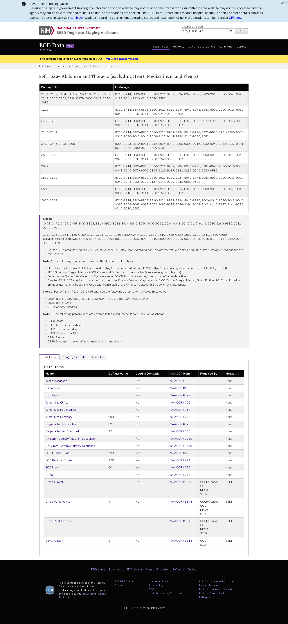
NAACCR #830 (180, 431)
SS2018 (51, 475)
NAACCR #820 (180, 424)
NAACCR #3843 (181, 482)
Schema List (160, 46)
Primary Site (53, 388)
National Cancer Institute (213, 593)
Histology (52, 395)
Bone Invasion (54, 541)
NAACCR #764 (180, 475)
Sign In (283, 3)
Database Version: (192, 26)
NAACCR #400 (180, 388)
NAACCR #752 (180, 403)
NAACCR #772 (180, 453)
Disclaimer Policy (158, 581)
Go (241, 31)
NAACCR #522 (180, 395)
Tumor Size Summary (59, 417)
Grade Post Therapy (58, 521)
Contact (242, 46)
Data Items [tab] (49, 357)
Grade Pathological (58, 502)
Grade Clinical (54, 482)
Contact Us (121, 585)
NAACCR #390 (180, 381)
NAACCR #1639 (181, 446)
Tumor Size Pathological (61, 410)
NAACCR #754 (180, 410)
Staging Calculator (202, 46)
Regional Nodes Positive (61, 424)
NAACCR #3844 (181, 502)
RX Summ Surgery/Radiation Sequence (70, 439)
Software (225, 46)
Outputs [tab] (97, 357)
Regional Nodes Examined (62, 431)
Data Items (54, 367)
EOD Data (56, 45)
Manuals (178, 46)
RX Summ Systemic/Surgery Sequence (70, 446)
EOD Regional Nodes (59, 460)
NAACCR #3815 (181, 541)
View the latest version (122, 59)
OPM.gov (235, 18)
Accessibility (156, 585)
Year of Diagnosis (56, 381)
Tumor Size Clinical (57, 403)
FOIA (151, 589)
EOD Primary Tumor (58, 453)
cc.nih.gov (77, 18)
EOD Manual (135, 569)
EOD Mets (52, 468)
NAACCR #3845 (181, 521)
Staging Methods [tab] (74, 357)
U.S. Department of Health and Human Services (217, 583)
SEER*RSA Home (125, 581)
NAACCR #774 (180, 460)
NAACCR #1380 (181, 439)
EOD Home (45, 66)
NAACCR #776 (180, 468)
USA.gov (204, 597)
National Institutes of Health (215, 589)
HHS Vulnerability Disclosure (166, 593)
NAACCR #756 (180, 417)
